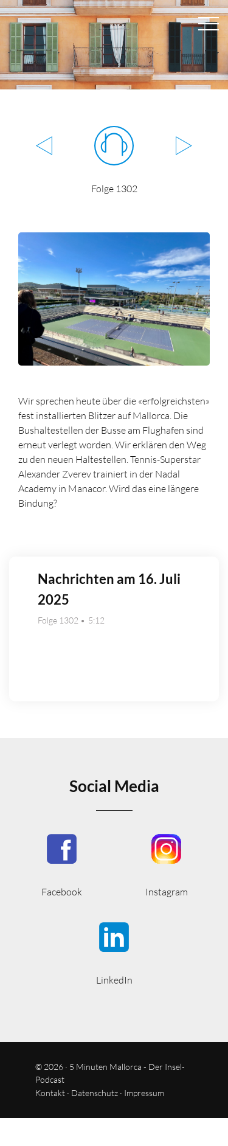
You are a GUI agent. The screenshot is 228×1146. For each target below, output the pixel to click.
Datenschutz (94, 1093)
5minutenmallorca (166, 864)
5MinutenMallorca (61, 864)
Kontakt (50, 1093)
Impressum (144, 1093)
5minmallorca (114, 952)
